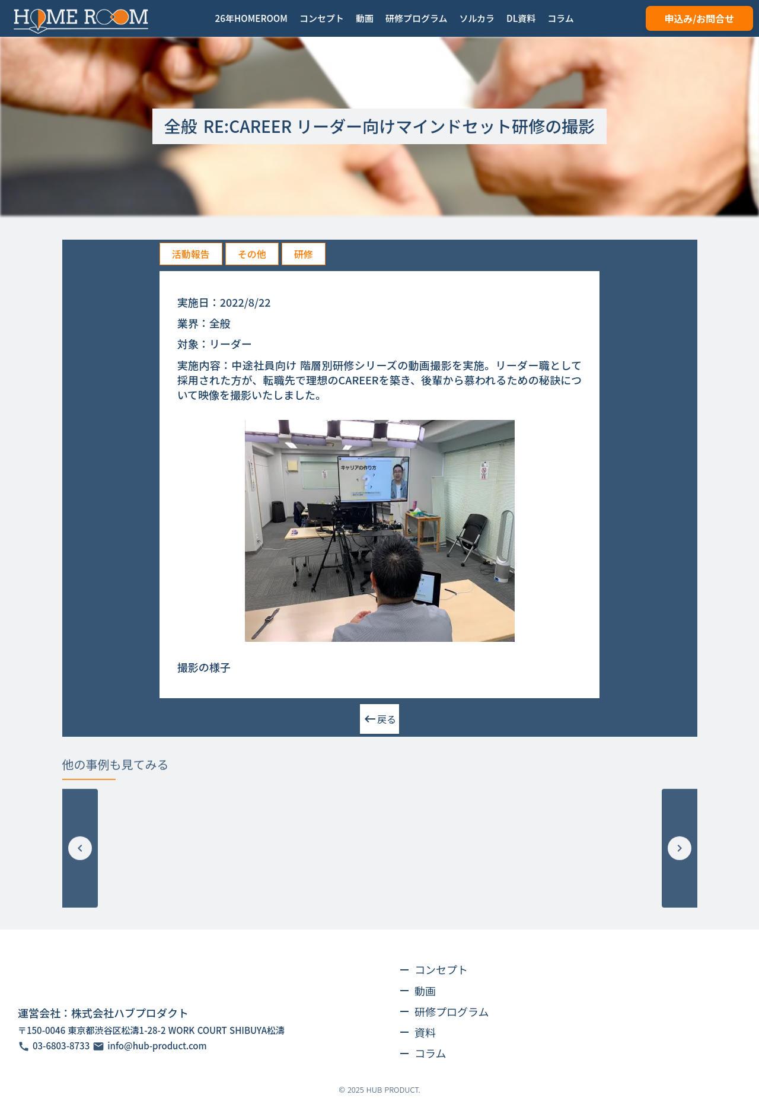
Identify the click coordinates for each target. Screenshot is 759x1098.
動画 (425, 990)
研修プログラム (451, 1011)
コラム (430, 1053)
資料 (425, 1032)
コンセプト (441, 969)
